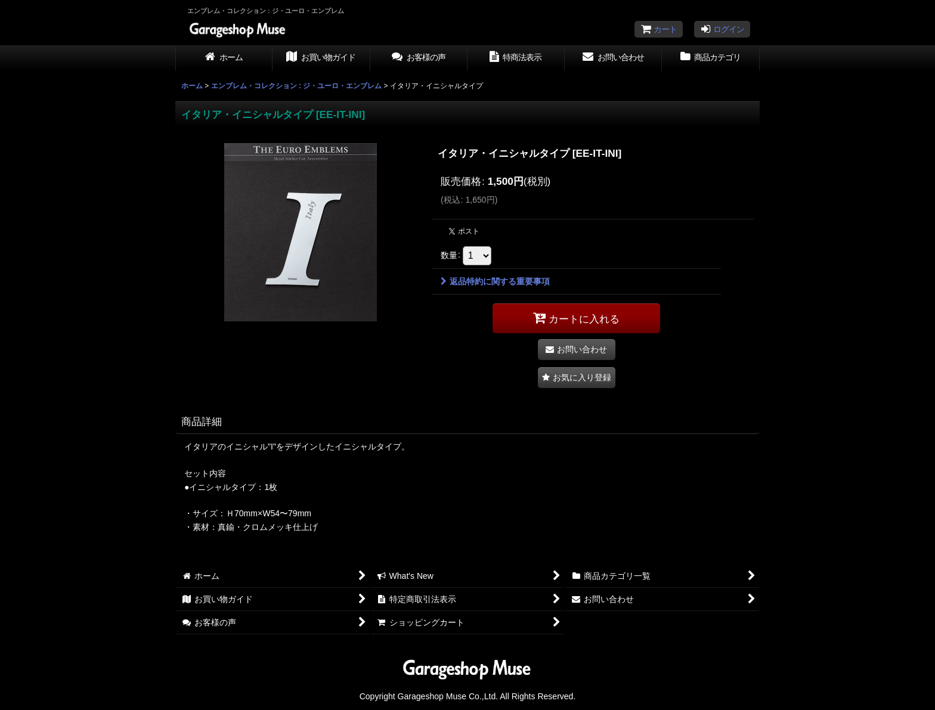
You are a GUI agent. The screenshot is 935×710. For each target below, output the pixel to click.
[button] (576, 377)
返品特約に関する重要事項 (495, 281)
